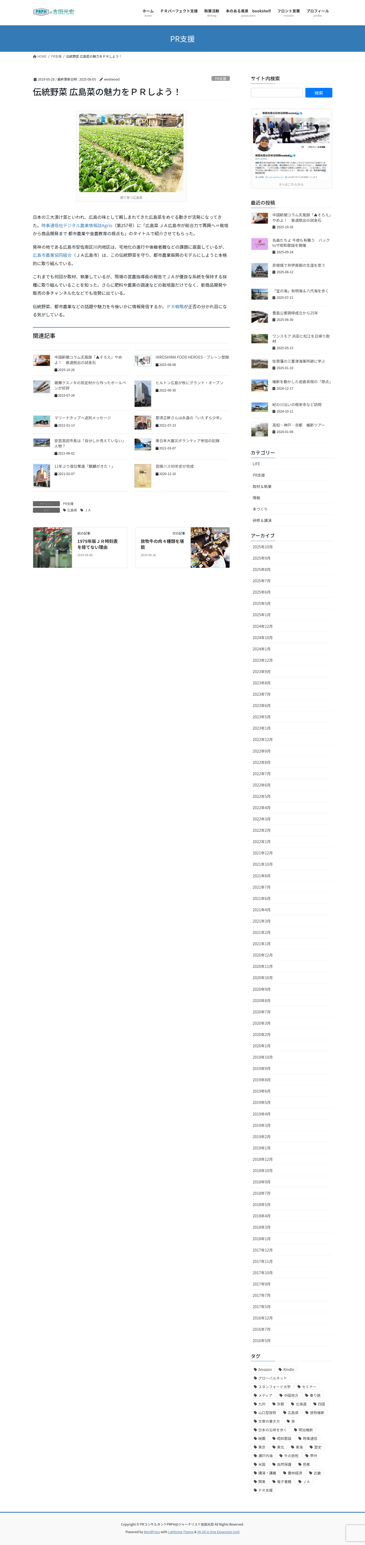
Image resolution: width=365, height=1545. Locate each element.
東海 (299, 1447)
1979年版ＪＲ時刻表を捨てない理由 (97, 544)
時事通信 (310, 1438)
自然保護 (284, 1464)
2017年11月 (263, 1261)
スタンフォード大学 (274, 1386)
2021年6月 (262, 898)
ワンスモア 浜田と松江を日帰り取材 (301, 338)
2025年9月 (262, 558)
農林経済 (295, 1472)
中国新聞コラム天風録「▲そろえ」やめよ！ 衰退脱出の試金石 (88, 359)
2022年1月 (262, 841)
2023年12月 (263, 660)
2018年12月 (263, 1159)
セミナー (309, 1386)
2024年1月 (262, 649)
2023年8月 (262, 682)
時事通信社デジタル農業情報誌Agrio (77, 225)
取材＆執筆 (262, 486)
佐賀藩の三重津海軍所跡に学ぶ (298, 361)
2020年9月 (262, 989)
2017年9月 (262, 1284)
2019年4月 (262, 1114)
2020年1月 (262, 1045)
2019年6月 (262, 1091)
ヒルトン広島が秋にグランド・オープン (189, 382)
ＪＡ (88, 510)
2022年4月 (262, 807)
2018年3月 (262, 1227)
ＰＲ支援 (265, 1490)
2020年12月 (263, 955)
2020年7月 (262, 1011)
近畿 (317, 1472)
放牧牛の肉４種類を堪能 (162, 544)
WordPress (152, 1531)
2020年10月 (263, 977)
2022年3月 (262, 819)
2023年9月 (262, 671)
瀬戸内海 (265, 1455)
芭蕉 (306, 1464)
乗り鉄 (315, 1395)
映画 (262, 1438)
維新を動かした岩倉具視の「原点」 (302, 381)
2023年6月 (262, 705)
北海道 (301, 1404)
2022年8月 (262, 762)
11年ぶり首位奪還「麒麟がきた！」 (84, 466)
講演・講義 (267, 1472)
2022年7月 (262, 773)
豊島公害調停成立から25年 (295, 313)
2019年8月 (262, 1079)
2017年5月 (262, 1306)
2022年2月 (262, 830)
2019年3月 (262, 1125)
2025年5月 (262, 603)
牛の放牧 (291, 1455)
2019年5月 (262, 1102)
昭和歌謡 (284, 1438)
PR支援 (220, 78)
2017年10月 (263, 1272)
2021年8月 (262, 875)
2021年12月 (263, 852)
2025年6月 (262, 592)
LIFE (256, 463)
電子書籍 (284, 1481)
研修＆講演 (262, 520)
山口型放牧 (267, 1412)
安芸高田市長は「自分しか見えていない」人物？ (90, 443)
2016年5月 (262, 1340)
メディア (265, 1395)
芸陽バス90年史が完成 (175, 466)
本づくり (260, 509)
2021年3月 (262, 921)
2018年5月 (262, 1204)
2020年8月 (262, 1000)
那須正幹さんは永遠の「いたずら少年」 (190, 417)
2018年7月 (262, 1193)
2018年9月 (262, 1181)
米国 (262, 1464)
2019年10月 (263, 1057)
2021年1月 (262, 943)
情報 (256, 497)
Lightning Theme (181, 1531)
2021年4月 (262, 909)
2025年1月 (262, 614)
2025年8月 (262, 569)
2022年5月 (262, 796)
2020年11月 (263, 966)
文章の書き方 (269, 1421)
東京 (262, 1447)
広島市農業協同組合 (52, 255)
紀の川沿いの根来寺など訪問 (297, 404)
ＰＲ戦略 (175, 306)
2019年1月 (262, 1148)
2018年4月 (262, 1215)
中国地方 (291, 1395)
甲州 (313, 1455)
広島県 (72, 510)
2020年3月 (262, 1023)
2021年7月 (262, 887)
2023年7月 (262, 694)
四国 (321, 1404)
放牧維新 (317, 1412)
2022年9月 (262, 751)
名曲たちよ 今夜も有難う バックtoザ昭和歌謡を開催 (301, 242)
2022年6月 (262, 785)
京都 (280, 1404)
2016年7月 (262, 1329)
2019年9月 (262, 1068)
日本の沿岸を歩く (272, 1429)
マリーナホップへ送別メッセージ (82, 417)
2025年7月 (262, 580)
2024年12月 (263, 626)
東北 (280, 1447)
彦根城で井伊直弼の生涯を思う (298, 265)
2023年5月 (262, 716)
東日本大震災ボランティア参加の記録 (188, 440)
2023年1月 (262, 728)
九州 (262, 1404)
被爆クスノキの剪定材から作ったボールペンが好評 (90, 385)
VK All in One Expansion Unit (218, 1531)
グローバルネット (272, 1378)
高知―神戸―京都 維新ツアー (298, 425)
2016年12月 (263, 1318)
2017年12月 (263, 1250)
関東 (262, 1481)
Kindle (288, 1369)
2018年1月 (262, 1238)
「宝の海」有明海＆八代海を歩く (300, 290)
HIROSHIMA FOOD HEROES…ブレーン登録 (192, 357)
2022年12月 (263, 739)
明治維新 (306, 1429)
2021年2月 (262, 932)
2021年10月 (263, 864)
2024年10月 (263, 637)
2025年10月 (263, 546)
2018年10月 (263, 1170)
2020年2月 (262, 1034)
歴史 (318, 1447)
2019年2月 (262, 1136)
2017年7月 (262, 1295)
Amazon (265, 1369)
